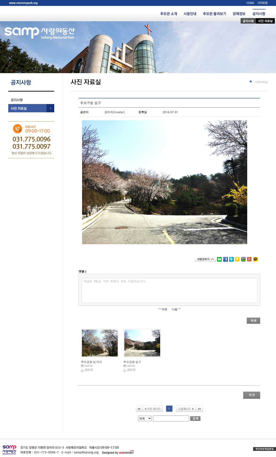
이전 (153, 409)
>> (199, 409)
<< (139, 409)
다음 (186, 409)
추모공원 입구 (91, 362)
